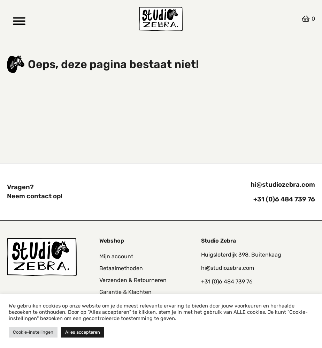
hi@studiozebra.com (283, 184)
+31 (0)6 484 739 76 (284, 199)
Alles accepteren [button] (82, 332)
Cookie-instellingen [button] (33, 332)
